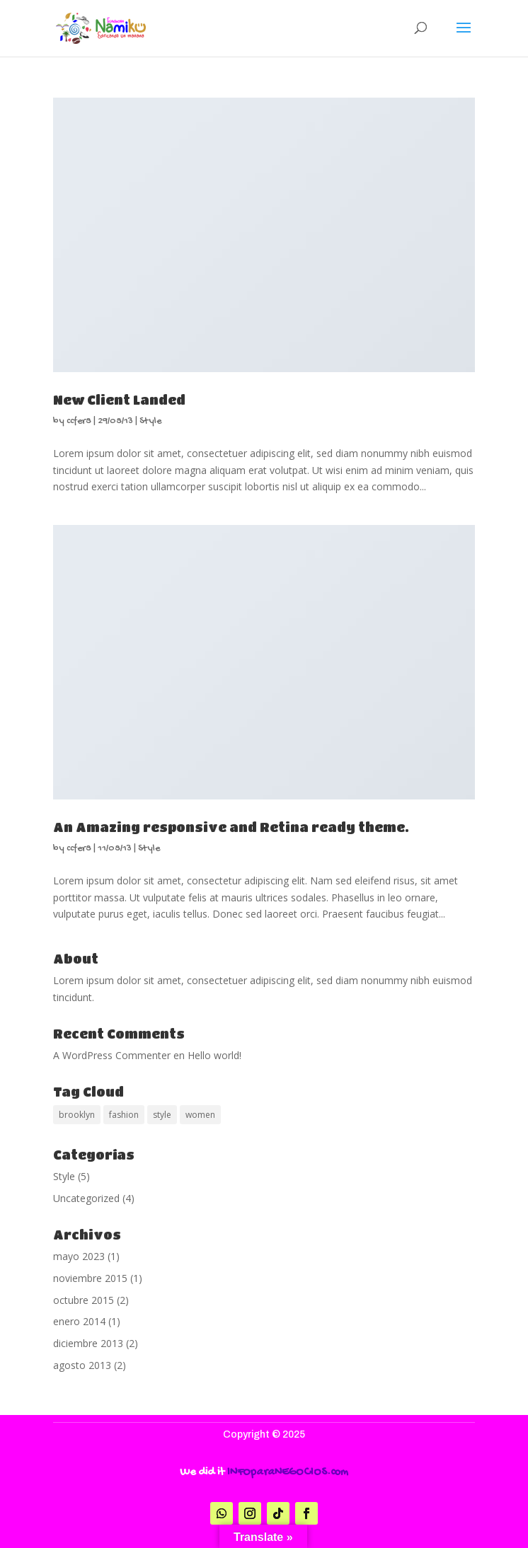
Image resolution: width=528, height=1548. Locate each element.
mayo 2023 (79, 1256)
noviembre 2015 (90, 1278)
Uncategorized (86, 1198)
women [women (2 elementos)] (200, 1115)
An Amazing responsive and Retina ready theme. (231, 827)
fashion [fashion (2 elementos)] (124, 1115)
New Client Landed (119, 400)
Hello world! (214, 1055)
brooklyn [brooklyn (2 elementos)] (77, 1115)
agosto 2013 (82, 1365)
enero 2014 (79, 1321)
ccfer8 (79, 421)
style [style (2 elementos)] (162, 1115)
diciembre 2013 (88, 1343)
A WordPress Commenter (112, 1055)
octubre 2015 (83, 1300)
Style (150, 421)
